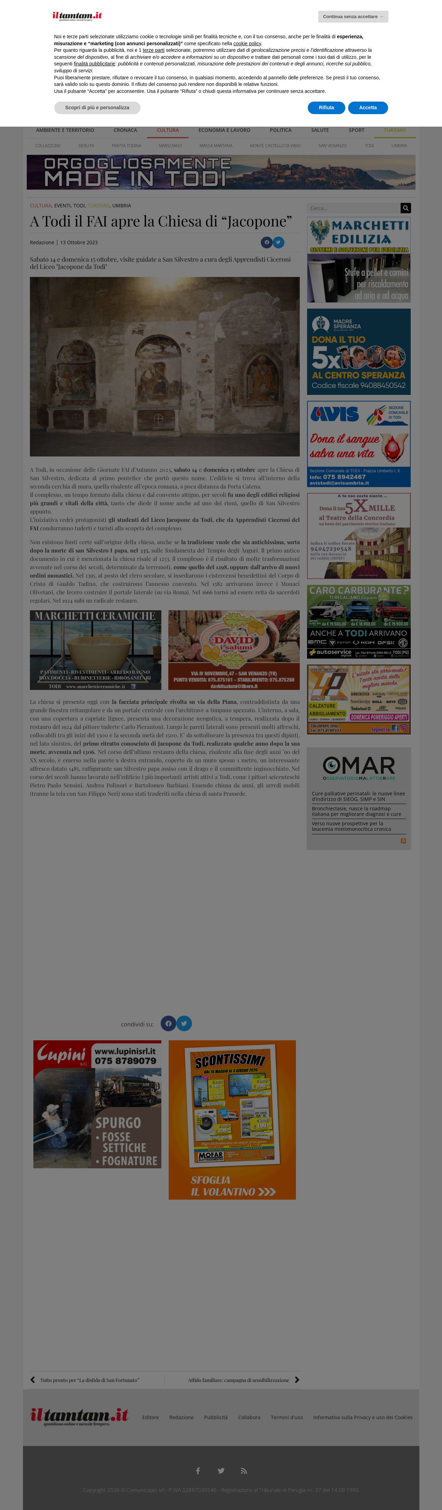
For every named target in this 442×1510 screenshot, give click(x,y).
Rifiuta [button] (326, 107)
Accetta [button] (368, 107)
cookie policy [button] (247, 43)
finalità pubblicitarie (94, 63)
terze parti (153, 50)
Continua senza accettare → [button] (353, 16)
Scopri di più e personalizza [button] (97, 107)
